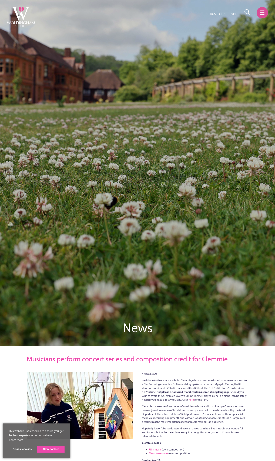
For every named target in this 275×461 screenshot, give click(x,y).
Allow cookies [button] (50, 449)
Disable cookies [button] (22, 449)
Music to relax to (158, 453)
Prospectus (217, 14)
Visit (234, 14)
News (137, 327)
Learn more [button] (16, 440)
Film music (155, 449)
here (191, 399)
